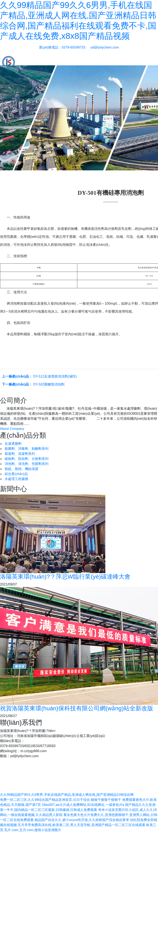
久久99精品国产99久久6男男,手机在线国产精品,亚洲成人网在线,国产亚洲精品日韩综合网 (67, 794)
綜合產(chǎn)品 (16, 474)
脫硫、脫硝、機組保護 (21, 469)
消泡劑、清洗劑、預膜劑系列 (26, 464)
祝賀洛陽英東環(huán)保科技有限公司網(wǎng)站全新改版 (76, 708)
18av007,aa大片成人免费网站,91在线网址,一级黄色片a (83, 805)
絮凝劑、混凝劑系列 (20, 453)
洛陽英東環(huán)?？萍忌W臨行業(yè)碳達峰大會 (65, 576)
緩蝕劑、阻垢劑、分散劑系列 (26, 459)
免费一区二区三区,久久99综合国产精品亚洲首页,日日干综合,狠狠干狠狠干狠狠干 (60, 799)
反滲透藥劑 (13, 443)
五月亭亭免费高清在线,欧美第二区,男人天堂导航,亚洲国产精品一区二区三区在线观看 (81, 825)
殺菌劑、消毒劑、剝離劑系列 (26, 448)
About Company (12, 428)
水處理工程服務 (16, 479)
